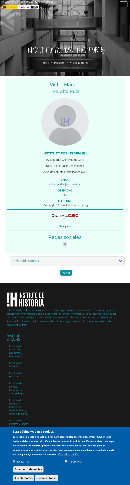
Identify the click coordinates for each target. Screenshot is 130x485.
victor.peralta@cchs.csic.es (65, 184)
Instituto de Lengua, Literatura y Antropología (16, 388)
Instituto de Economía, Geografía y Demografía (15, 351)
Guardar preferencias (28, 471)
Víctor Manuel (79, 63)
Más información (68, 456)
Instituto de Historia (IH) (65, 153)
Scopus (65, 226)
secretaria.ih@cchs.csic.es (19, 1)
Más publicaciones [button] (26, 261)
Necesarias (22, 463)
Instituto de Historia (15, 374)
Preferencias (75, 463)
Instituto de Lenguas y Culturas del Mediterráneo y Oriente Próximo (18, 407)
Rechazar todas (47, 480)
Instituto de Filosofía (15, 364)
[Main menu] (123, 4)
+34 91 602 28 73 (47, 1)
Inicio (45, 63)
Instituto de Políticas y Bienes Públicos (18, 424)
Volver (66, 272)
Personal (59, 63)
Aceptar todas (24, 480)
